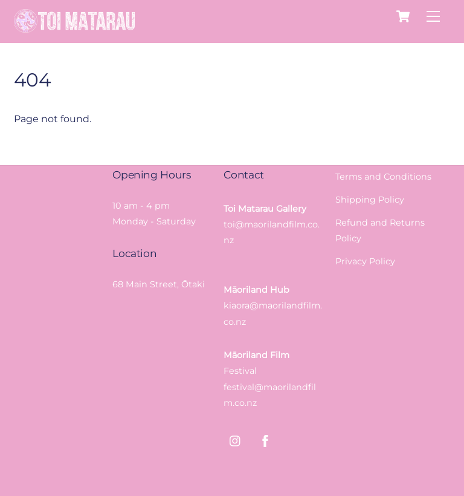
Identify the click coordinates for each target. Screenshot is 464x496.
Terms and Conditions (383, 176)
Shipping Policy (369, 199)
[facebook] (265, 439)
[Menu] (433, 16)
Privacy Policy (365, 261)
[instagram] (236, 439)
